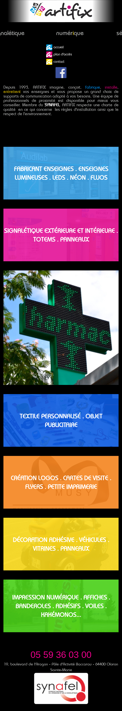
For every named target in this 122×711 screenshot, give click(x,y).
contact (55, 62)
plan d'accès (59, 54)
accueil (55, 47)
